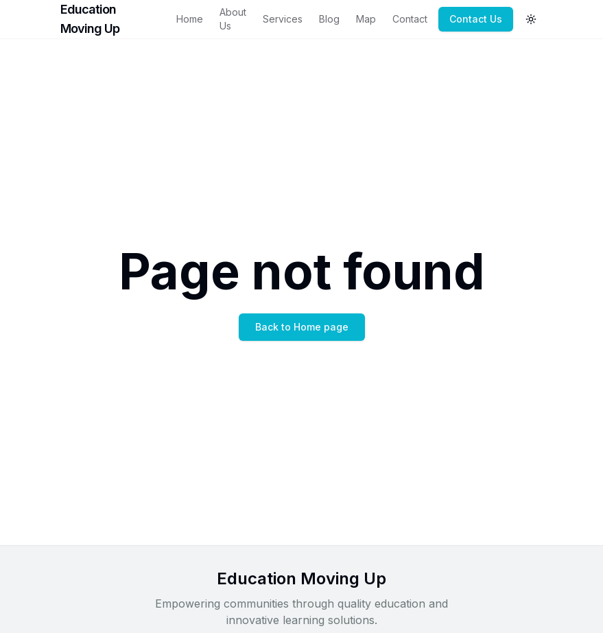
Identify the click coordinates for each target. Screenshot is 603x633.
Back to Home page (301, 327)
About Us (233, 19)
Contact (409, 19)
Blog (329, 19)
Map (366, 19)
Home (189, 19)
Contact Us (475, 19)
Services (283, 19)
